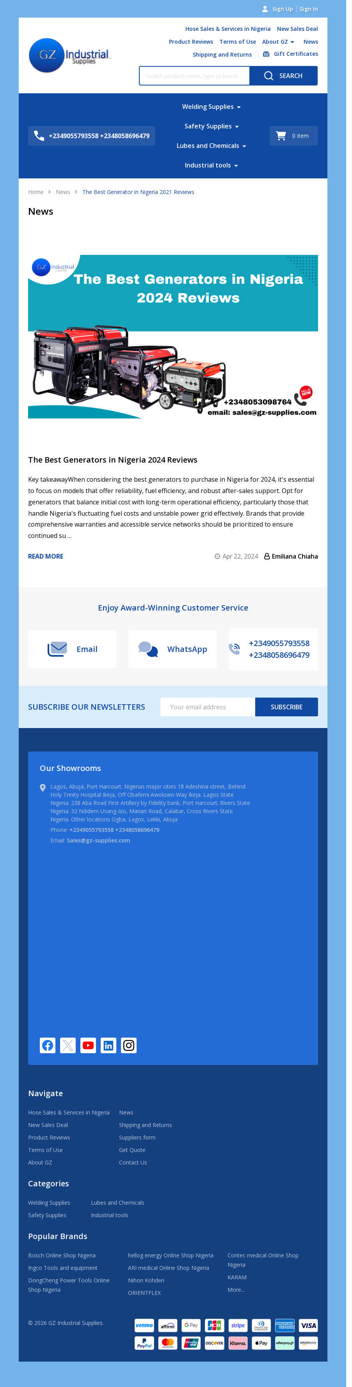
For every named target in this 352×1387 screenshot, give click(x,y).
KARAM (237, 1277)
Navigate (45, 1093)
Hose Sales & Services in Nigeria (228, 28)
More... (236, 1289)
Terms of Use (237, 41)
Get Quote (132, 1150)
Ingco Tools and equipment (63, 1267)
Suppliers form (137, 1137)
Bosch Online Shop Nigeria (62, 1255)
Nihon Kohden (146, 1280)
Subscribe (286, 707)
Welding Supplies (208, 106)
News (311, 41)
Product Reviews (191, 41)
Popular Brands (57, 1236)
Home (36, 192)
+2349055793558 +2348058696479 (114, 829)
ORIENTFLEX (144, 1292)
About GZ (275, 41)
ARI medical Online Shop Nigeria (168, 1267)
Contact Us (133, 1162)
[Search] (283, 75)
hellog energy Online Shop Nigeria (170, 1255)
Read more (45, 556)
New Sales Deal (297, 28)
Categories (48, 1183)
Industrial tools (208, 165)
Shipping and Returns (222, 54)
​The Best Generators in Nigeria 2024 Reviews (112, 459)
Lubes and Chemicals (208, 145)
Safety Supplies (208, 126)
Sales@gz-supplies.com (98, 840)
